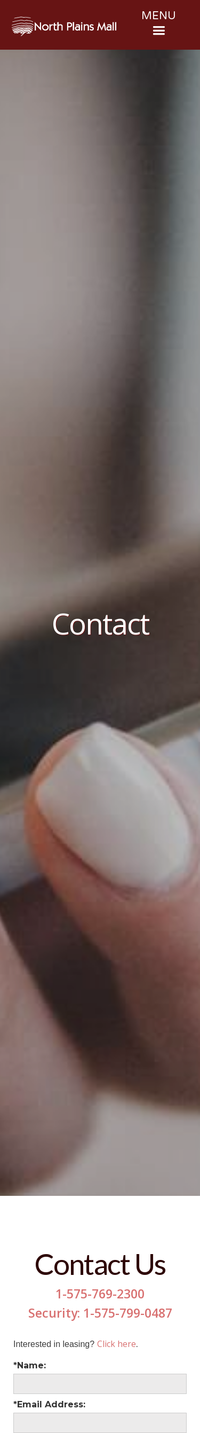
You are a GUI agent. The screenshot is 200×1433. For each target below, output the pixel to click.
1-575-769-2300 (100, 1293)
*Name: (29, 1365)
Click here (116, 1344)
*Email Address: (49, 1404)
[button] (158, 25)
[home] (64, 26)
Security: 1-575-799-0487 (100, 1312)
